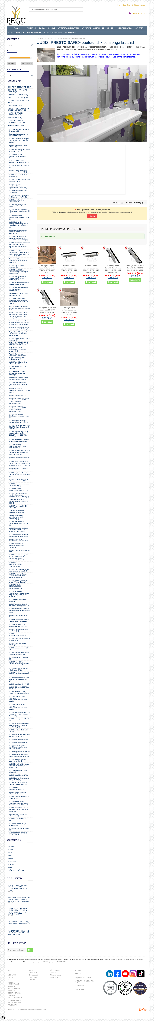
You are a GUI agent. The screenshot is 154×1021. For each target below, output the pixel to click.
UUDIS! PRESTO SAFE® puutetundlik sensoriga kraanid (69, 38)
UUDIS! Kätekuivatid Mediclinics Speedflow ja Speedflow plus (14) (19, 679)
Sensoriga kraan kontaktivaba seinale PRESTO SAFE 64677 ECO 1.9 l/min (91, 269)
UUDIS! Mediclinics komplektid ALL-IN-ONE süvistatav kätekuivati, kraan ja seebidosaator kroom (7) (18, 557)
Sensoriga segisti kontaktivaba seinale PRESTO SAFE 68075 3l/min (69, 311)
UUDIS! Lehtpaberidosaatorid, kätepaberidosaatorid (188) (18, 480)
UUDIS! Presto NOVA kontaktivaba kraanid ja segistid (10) (19, 663)
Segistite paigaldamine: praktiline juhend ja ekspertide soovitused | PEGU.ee (20, 888)
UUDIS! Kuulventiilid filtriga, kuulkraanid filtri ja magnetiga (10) (18, 384)
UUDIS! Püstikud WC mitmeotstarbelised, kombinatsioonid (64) (15, 586)
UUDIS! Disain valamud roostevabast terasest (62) (17, 634)
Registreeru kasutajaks (139, 5)
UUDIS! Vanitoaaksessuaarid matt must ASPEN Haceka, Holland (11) (18, 231)
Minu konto (53, 972)
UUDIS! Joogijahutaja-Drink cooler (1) (17, 205)
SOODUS (51, 28)
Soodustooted (33, 975)
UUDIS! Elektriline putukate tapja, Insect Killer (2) (17, 760)
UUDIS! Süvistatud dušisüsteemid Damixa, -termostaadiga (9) (17, 564)
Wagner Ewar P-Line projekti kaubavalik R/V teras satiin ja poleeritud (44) (18, 333)
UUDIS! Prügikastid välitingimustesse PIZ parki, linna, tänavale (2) (17, 446)
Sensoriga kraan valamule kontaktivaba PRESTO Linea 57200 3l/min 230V (135, 268)
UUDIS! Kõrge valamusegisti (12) (19, 752)
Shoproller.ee (143, 1009)
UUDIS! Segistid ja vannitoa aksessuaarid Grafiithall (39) (18, 171)
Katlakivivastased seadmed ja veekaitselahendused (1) (18, 135)
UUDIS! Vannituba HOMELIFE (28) (18, 658)
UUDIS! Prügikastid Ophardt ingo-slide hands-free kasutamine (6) (19, 474)
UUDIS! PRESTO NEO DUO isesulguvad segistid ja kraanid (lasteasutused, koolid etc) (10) (19, 803)
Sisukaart (32, 980)
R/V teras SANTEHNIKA (53, 33)
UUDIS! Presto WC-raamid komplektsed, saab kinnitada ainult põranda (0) (18, 747)
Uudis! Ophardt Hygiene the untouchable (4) (18, 815)
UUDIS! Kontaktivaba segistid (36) (18, 648)
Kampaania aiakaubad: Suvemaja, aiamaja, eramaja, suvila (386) (18, 260)
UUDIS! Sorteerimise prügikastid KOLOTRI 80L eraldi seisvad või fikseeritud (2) (19, 427)
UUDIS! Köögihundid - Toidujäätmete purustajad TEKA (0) (19, 217)
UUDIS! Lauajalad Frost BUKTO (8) (19, 166)
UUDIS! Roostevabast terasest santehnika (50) (18, 630)
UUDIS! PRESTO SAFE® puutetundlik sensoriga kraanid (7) (17, 373)
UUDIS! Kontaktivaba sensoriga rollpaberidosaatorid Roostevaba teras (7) (19, 610)
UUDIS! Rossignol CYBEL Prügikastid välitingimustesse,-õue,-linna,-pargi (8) (18, 699)
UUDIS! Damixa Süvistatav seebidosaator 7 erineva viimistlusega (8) (17, 278)
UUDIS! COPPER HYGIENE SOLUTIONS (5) (18, 834)
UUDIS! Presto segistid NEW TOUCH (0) (18, 507)
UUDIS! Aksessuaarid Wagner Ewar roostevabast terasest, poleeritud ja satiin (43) (18, 575)
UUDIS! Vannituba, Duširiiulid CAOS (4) (18, 730)
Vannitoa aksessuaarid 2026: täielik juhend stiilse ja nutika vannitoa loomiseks (20, 900)
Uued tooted (33, 977)
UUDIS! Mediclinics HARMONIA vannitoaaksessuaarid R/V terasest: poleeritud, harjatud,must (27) (19, 400)
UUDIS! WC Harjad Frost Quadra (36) (19, 719)
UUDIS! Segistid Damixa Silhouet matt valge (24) (19, 339)
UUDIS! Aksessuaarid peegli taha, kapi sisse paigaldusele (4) (19, 605)
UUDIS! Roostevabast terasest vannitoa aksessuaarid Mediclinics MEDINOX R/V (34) (19, 495)
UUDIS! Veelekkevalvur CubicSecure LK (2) (16, 201)
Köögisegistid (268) (15, 105)
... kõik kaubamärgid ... (16, 870)
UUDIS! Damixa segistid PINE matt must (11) (18, 266)
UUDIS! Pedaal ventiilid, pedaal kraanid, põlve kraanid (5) (19, 653)
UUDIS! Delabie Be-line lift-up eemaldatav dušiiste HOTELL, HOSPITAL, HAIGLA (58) (18, 529)
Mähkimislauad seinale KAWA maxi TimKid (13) (18, 294)
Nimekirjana (119, 203)
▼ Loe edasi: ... (49, 236)
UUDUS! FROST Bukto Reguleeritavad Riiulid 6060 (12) (19, 161)
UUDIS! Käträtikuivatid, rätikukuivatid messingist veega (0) (19, 416)
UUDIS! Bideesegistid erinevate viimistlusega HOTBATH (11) (19, 196)
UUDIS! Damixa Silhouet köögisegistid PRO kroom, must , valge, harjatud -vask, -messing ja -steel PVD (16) (19, 253)
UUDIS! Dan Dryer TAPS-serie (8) (18, 616)
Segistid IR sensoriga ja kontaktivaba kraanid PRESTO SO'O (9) (18, 501)
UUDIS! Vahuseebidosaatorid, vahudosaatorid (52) (18, 669)
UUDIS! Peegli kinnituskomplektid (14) (16, 788)
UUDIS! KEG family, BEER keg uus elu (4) (19, 688)
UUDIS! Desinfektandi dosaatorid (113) (19, 551)
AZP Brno (11, 846)
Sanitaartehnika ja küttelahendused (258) (17, 121)
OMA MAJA (139, 28)
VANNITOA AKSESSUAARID (68, 28)
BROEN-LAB (12, 864)
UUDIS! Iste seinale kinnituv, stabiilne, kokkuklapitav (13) (18, 783)
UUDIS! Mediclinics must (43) (18, 775)
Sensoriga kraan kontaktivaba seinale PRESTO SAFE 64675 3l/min (69, 269)
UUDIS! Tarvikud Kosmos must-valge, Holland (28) (19, 779)
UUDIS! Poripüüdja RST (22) (18, 395)
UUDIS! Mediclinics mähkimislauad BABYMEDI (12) (19, 489)
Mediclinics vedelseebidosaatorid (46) (19, 458)
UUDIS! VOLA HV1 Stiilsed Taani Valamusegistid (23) (19, 180)
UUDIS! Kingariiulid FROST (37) (19, 684)
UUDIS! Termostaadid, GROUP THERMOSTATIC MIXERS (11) (19, 620)
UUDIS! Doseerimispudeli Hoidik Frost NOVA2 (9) (19, 150)
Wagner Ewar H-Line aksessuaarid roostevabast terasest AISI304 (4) (17, 349)
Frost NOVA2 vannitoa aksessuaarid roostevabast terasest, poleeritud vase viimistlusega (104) (17, 356)
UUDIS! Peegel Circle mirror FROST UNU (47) (18, 363)
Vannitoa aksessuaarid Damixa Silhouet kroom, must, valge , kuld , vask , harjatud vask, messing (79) (19, 315)
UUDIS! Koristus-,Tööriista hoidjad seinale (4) (17, 793)
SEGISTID (111, 28)
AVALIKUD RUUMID (34, 33)
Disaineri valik (46, 38)
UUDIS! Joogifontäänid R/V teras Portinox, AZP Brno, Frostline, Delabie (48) (19, 714)
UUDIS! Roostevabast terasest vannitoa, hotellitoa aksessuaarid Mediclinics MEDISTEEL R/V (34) (19, 463)
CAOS (10, 867)
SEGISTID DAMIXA (125, 28)
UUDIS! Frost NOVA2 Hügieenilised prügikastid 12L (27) (18, 156)
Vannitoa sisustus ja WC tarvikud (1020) (17, 91)
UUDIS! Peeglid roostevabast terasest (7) (18, 600)
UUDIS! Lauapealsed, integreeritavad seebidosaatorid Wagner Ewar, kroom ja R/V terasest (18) (19, 594)
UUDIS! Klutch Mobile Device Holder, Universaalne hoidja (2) (19, 755)
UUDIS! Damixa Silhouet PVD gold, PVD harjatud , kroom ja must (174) (18, 809)
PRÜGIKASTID (70, 33)
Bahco (10, 849)
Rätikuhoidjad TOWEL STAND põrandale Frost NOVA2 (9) (18, 344)
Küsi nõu (92, 216)
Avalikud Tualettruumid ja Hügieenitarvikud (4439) (18, 109)
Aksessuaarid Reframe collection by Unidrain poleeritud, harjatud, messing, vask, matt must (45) (19, 322)
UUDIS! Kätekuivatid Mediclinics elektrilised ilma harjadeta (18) (19, 535)
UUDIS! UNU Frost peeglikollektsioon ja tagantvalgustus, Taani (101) (18, 185)
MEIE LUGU (31, 28)
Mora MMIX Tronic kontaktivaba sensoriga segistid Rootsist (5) (19, 328)
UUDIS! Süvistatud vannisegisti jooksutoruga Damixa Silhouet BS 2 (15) (19, 140)
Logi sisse (126, 5)
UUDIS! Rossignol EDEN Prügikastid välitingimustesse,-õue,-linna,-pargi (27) (18, 707)
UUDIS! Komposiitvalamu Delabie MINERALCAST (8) (17, 625)
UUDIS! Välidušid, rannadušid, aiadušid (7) (18, 469)
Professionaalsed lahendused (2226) (15, 114)
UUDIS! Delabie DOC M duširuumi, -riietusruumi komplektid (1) (16, 545)
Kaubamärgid (33, 972)
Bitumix (10, 852)
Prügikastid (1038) (15, 118)
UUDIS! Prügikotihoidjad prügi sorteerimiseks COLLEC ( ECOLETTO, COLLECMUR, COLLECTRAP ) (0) (18, 434)
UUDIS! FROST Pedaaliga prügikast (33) (17, 824)
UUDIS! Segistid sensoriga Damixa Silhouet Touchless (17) (19, 421)
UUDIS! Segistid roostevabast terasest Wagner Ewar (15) (18, 581)
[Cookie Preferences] (3, 1017)
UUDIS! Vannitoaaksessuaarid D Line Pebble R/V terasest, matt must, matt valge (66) (19, 452)
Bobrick (11, 855)
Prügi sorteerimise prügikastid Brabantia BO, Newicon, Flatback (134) (19, 308)
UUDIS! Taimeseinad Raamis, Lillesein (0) (18, 771)
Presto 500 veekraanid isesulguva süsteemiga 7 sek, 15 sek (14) (19, 390)
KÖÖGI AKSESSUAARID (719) (18, 98)
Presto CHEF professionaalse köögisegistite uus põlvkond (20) (19, 378)
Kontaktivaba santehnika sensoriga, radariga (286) (17, 511)
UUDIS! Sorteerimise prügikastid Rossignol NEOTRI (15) (19, 735)
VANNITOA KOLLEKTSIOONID (93, 28)
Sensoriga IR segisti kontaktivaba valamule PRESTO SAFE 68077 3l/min (47, 269)
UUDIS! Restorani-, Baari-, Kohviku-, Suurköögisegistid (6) (19, 692)
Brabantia (12, 861)
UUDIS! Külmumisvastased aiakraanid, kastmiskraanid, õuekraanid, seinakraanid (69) (18, 238)
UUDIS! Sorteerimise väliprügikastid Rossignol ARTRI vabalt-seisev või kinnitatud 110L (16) (19, 224)
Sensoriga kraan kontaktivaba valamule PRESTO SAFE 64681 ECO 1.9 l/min (113, 269)
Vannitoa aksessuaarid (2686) (19, 87)
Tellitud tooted (54, 977)
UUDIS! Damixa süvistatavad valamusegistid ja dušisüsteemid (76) (19, 211)
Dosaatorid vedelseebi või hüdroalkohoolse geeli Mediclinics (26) (17, 517)
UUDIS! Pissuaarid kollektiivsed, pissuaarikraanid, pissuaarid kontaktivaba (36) (19, 725)
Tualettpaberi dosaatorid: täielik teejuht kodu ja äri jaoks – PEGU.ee (20, 933)
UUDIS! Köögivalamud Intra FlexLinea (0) (17, 191)
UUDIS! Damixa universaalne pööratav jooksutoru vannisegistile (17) (18, 289)
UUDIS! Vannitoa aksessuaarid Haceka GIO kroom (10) (19, 283)
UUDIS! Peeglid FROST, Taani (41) (18, 819)
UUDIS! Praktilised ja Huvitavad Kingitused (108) (19, 130)
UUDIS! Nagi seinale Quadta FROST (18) (18, 146)
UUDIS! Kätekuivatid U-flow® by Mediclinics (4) (19, 175)
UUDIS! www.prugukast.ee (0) (18, 739)
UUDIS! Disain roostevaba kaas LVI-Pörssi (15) (19, 797)
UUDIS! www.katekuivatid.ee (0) (19, 742)
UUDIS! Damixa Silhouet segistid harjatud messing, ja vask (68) (19, 570)
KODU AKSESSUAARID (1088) (18, 95)
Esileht (39, 38)
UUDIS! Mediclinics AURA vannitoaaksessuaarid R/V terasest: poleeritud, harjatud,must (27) (17, 408)
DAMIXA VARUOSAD (16, 33)
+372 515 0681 (61, 962)
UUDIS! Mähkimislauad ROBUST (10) (19, 829)
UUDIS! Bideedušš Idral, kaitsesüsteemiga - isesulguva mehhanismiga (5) (18, 271)
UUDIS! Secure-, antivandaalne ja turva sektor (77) (19, 484)
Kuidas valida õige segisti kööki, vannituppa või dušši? (20, 923)
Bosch (10, 858)
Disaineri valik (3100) (16, 125)
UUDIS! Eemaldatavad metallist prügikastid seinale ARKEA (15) (19, 440)
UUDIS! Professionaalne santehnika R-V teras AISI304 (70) (18, 523)
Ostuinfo (42, 28)
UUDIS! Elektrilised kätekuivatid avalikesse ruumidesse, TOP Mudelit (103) (19, 765)
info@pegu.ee (50, 962)
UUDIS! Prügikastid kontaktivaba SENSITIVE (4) (19, 639)
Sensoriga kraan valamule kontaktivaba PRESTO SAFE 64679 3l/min (47, 310)
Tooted (16, 28)
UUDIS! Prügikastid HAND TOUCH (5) (17, 644)
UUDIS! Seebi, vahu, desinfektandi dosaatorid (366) (18, 540)
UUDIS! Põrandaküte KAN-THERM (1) (17, 367)
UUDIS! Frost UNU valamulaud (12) (19, 674)
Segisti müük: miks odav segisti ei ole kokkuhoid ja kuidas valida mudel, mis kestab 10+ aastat (20, 912)
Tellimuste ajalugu (55, 975)
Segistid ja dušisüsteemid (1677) (18, 101)
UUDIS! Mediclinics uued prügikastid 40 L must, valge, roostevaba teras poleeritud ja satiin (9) (18, 301)
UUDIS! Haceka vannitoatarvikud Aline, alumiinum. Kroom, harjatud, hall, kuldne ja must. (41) (19, 245)
